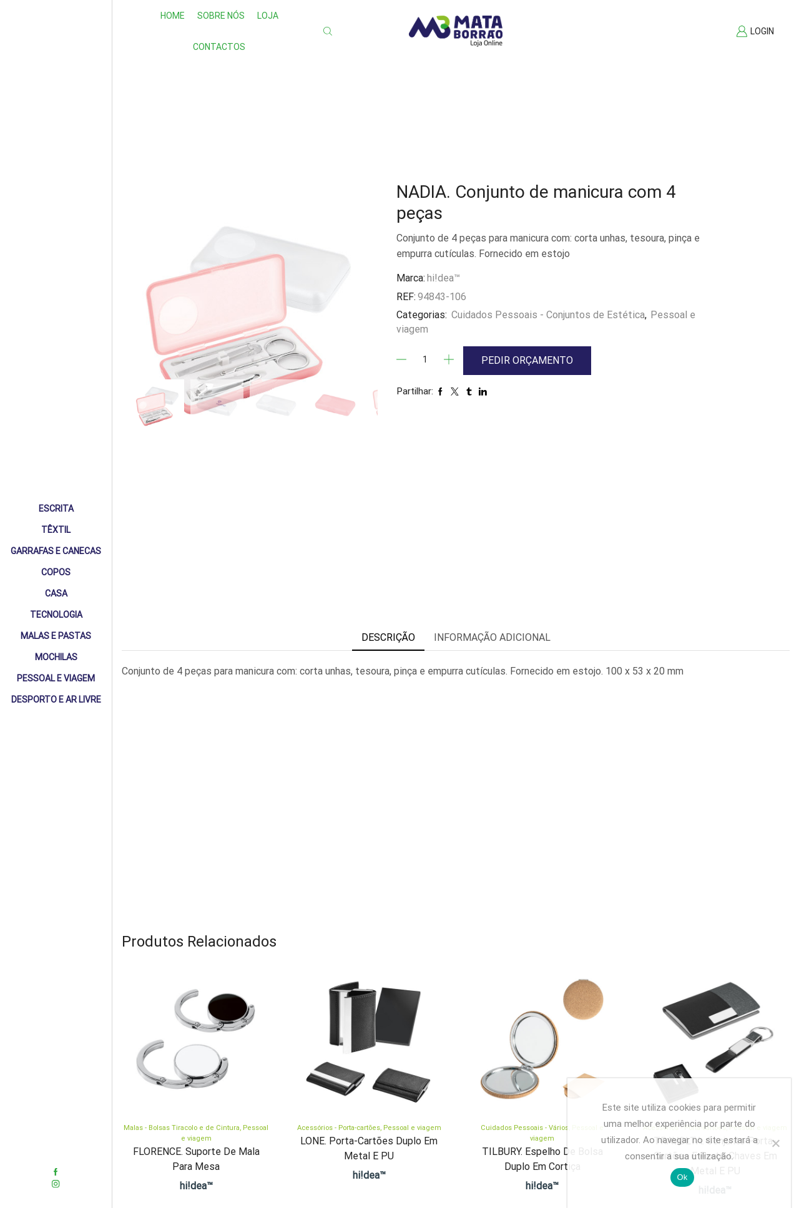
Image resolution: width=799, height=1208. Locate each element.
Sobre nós (221, 16)
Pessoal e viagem (412, 1128)
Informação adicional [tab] (492, 637)
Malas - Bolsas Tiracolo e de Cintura (182, 1128)
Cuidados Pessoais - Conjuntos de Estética (548, 315)
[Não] (775, 1143)
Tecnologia (56, 615)
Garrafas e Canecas (56, 551)
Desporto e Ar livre (56, 699)
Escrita (56, 509)
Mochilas (56, 657)
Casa (56, 593)
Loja (267, 16)
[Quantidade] (425, 359)
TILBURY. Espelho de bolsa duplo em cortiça (542, 1159)
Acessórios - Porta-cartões (338, 1128)
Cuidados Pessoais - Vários (525, 1128)
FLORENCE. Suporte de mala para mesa (196, 1159)
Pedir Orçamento (527, 360)
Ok (682, 1177)
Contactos (219, 47)
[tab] (388, 638)
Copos (56, 572)
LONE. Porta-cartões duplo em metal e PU (369, 1148)
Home (172, 16)
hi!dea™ (443, 278)
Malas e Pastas (56, 636)
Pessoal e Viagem (56, 678)
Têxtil (56, 530)
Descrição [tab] (388, 637)
